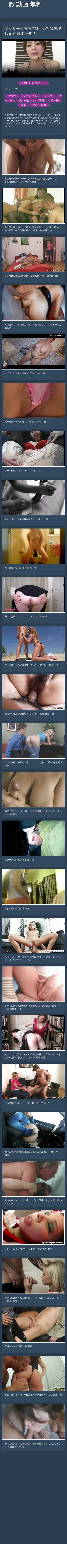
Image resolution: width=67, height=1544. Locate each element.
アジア (12, 96)
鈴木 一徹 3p (39, 104)
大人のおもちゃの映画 (31, 100)
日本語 (55, 100)
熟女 (22, 104)
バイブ (48, 96)
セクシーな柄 (30, 96)
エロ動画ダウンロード (33, 83)
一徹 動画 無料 (22, 4)
